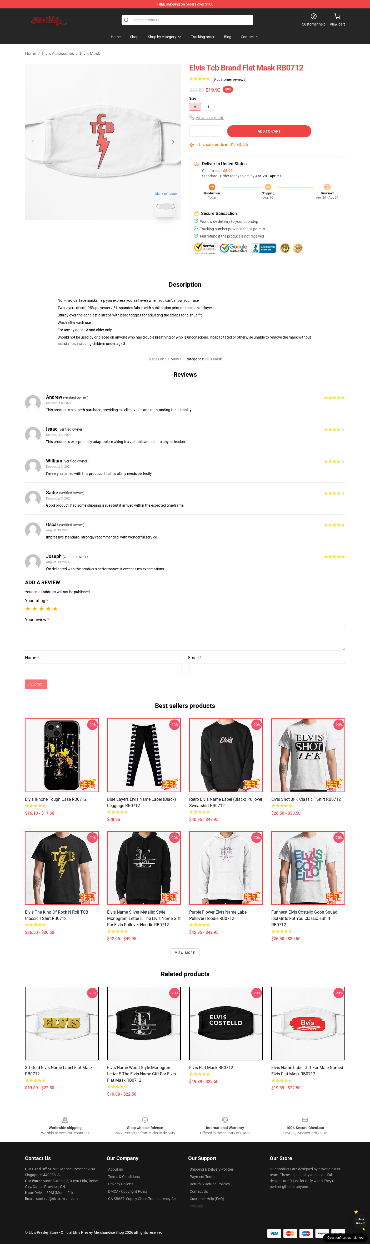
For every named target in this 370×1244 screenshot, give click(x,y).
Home (30, 53)
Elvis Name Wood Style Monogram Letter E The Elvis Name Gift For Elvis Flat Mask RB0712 (141, 1074)
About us (115, 1169)
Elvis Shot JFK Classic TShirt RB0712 (306, 799)
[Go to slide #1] (89, 232)
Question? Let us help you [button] (345, 1238)
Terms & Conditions (124, 1177)
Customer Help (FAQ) (207, 1199)
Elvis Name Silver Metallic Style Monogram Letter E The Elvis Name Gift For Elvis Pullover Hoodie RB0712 (144, 918)
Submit (36, 684)
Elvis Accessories (58, 53)
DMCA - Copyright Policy (128, 1191)
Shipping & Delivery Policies (212, 1169)
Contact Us (199, 1191)
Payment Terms (202, 1177)
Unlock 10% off (360, 1221)
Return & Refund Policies (210, 1184)
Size (192, 98)
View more (185, 953)
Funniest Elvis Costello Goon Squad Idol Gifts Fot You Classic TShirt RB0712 (304, 918)
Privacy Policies (120, 1184)
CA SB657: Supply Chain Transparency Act (142, 1199)
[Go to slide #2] (116, 232)
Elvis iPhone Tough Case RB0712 (56, 799)
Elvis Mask (90, 53)
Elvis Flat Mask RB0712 (211, 1067)
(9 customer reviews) (229, 79)
